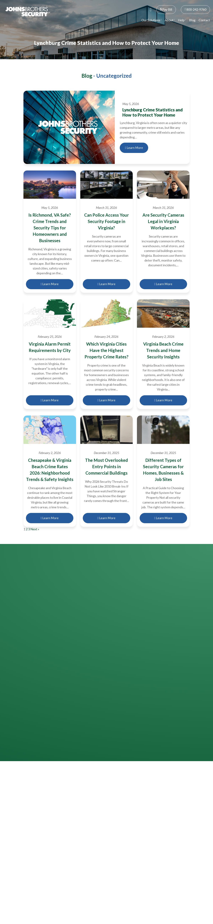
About (170, 20)
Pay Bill (166, 9)
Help (182, 20)
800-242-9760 (195, 9)
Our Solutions (151, 20)
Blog (192, 20)
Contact (204, 20)
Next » (34, 529)
